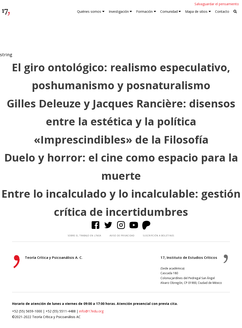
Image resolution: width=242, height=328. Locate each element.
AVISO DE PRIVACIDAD (122, 235)
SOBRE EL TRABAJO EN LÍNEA (84, 235)
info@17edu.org (91, 311)
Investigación (119, 11)
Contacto (222, 11)
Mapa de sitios (196, 11)
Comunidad (169, 11)
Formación (144, 11)
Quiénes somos (89, 11)
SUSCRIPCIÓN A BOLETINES (158, 235)
